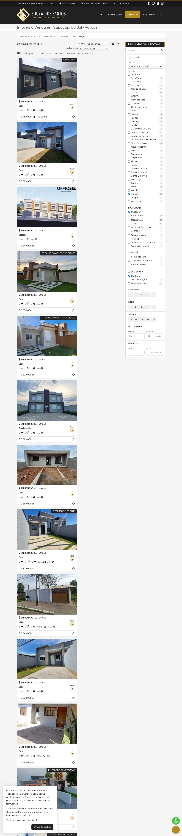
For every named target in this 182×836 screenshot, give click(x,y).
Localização (134, 57)
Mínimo (131, 333)
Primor (147, 165)
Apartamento (147, 216)
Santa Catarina (147, 176)
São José (147, 183)
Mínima (131, 350)
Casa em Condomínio (147, 227)
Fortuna (147, 114)
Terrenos (147, 236)
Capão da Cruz (147, 89)
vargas (147, 198)
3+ (142, 296)
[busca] (161, 14)
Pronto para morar (147, 284)
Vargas (147, 194)
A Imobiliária (115, 14)
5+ (153, 296)
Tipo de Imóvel (135, 207)
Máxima (150, 350)
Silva (147, 187)
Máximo (150, 333)
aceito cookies (42, 827)
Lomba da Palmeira (147, 133)
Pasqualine (147, 154)
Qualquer (136, 75)
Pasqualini (147, 158)
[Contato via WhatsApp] (176, 821)
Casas (147, 220)
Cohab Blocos (147, 100)
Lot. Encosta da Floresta (147, 140)
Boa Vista (147, 82)
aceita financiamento (147, 261)
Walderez (147, 201)
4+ (147, 296)
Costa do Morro (147, 107)
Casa (147, 224)
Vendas (133, 14)
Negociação (133, 253)
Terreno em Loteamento (147, 243)
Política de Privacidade (121, 834)
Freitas (147, 118)
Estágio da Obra (135, 272)
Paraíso (147, 151)
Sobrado (147, 231)
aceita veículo (147, 264)
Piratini (147, 161)
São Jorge (147, 180)
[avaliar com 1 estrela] (18, 773)
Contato (148, 14)
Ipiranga (147, 122)
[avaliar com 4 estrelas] (28, 773)
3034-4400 (69, 4)
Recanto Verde (147, 172)
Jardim (147, 125)
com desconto (147, 257)
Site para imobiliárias (145, 833)
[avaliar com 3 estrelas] (25, 773)
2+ (136, 296)
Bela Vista (147, 78)
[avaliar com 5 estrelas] (31, 773)
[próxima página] (118, 773)
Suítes (131, 302)
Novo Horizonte (147, 147)
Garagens (133, 315)
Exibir (82, 44)
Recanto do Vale (147, 169)
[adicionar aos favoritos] (64, 111)
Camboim (147, 85)
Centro (147, 93)
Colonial (147, 104)
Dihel (147, 111)
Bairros (131, 71)
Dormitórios (134, 290)
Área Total (133, 344)
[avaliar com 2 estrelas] (21, 773)
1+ (131, 296)
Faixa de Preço (135, 327)
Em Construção (147, 280)
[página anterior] (102, 773)
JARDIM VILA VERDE (147, 129)
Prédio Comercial (147, 246)
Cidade (131, 63)
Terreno (147, 239)
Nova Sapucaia (147, 143)
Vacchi (147, 190)
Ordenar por (72, 48)
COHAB (147, 96)
